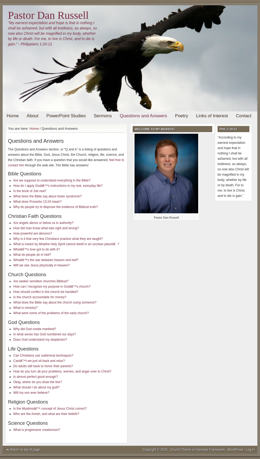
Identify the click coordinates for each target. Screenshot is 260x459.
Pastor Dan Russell (48, 15)
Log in (250, 450)
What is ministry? (25, 308)
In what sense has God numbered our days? (44, 334)
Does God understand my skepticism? (40, 339)
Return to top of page (25, 450)
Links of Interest (212, 115)
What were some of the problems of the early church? (51, 313)
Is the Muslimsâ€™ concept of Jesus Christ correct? (50, 408)
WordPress (235, 450)
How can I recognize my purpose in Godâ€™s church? (51, 286)
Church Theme (180, 450)
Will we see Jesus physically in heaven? (41, 265)
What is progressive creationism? (36, 430)
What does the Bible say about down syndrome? (47, 196)
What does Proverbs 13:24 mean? (37, 201)
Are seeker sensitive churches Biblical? (40, 281)
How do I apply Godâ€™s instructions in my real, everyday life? (58, 186)
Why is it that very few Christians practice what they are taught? (58, 239)
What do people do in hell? (32, 255)
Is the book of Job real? (29, 191)
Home (13, 115)
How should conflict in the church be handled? (45, 292)
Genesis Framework (211, 450)
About (32, 115)
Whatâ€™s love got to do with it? (36, 249)
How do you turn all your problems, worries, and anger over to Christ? (62, 371)
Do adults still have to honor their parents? (43, 366)
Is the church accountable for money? (39, 297)
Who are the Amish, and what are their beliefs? (46, 414)
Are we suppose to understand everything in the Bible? (51, 180)
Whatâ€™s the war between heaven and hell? (46, 260)
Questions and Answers (143, 115)
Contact (244, 115)
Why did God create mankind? (34, 329)
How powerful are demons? (32, 233)
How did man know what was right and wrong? (46, 228)
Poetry (181, 115)
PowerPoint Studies (66, 115)
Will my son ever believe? (31, 393)
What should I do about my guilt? (36, 387)
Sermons (103, 115)
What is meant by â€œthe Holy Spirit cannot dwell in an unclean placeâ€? (66, 244)
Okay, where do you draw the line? (37, 382)
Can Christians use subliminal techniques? (43, 355)
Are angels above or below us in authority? (43, 223)
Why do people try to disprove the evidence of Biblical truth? (55, 207)
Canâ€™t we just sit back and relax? (39, 361)
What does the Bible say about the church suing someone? (55, 302)
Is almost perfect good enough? (35, 377)
